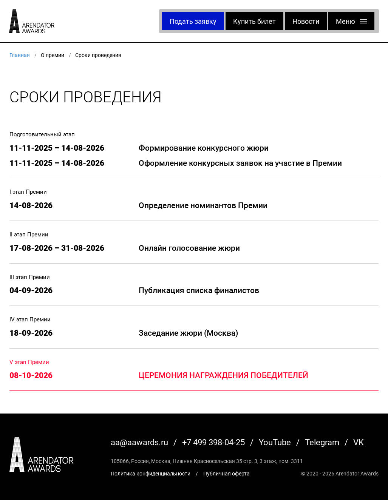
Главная (19, 55)
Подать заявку (193, 21)
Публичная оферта (226, 473)
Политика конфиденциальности (150, 473)
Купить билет (254, 21)
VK (358, 442)
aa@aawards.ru (139, 442)
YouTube (275, 442)
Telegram (322, 442)
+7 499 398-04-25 (213, 442)
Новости (305, 21)
